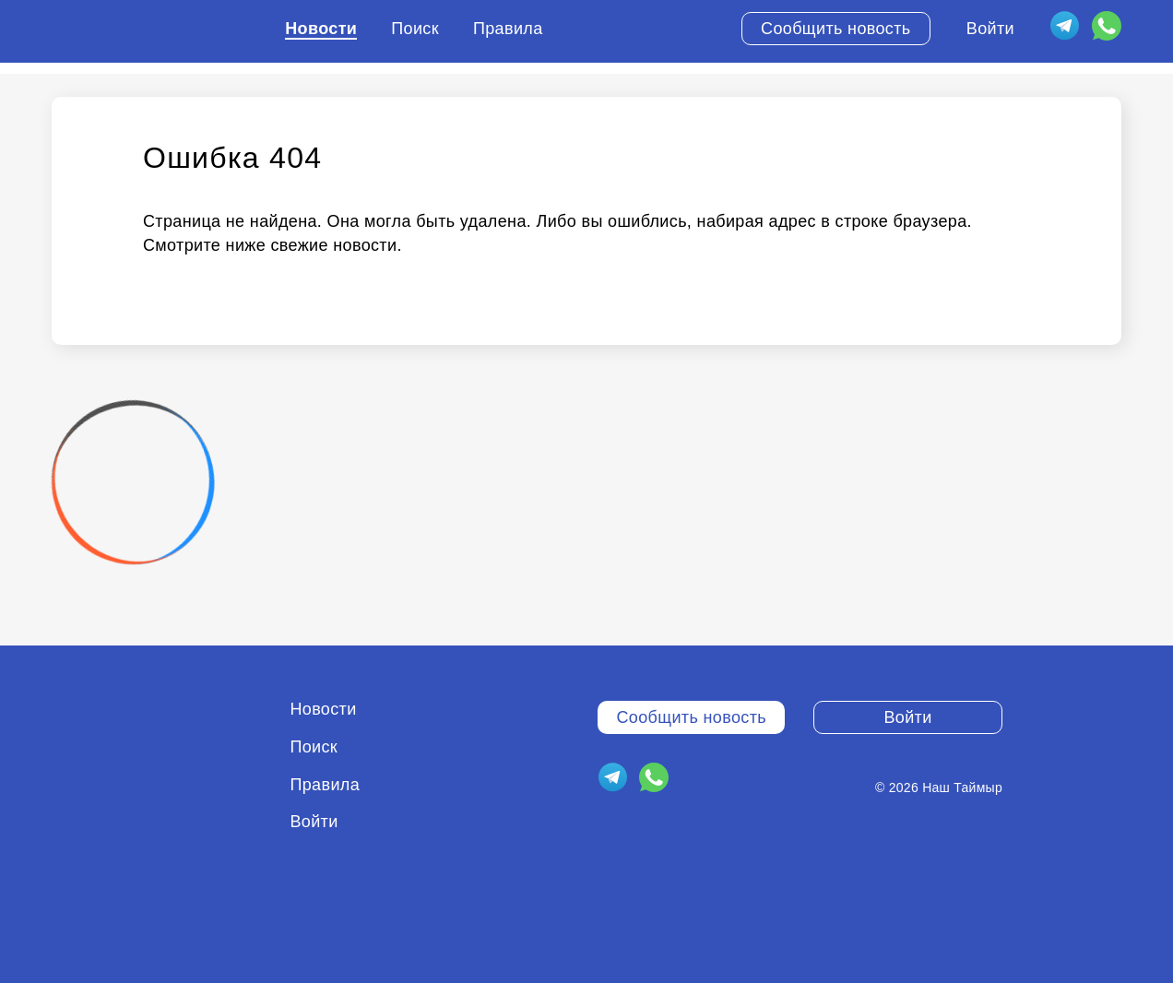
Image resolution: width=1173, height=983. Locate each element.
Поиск (415, 28)
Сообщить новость (836, 28)
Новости (321, 28)
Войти (990, 28)
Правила (508, 28)
